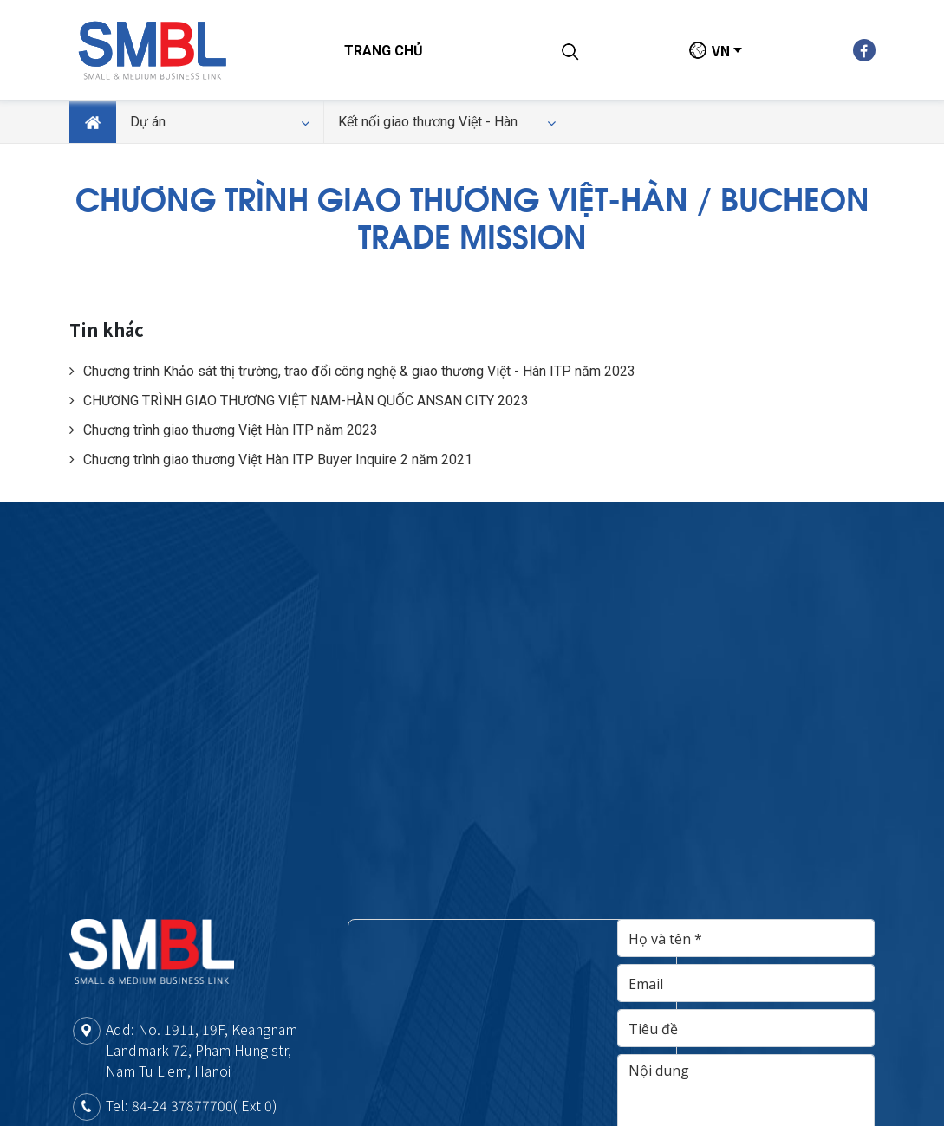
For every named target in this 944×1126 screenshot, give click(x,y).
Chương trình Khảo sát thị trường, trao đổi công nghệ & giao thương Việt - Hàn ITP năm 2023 (352, 371)
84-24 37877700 (182, 1105)
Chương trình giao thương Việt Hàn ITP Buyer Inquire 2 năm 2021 (270, 459)
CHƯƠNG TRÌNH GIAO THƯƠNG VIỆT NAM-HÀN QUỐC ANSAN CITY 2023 (299, 400)
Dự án (219, 122)
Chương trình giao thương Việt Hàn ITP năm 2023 (223, 430)
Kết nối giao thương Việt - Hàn (447, 122)
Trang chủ (383, 50)
